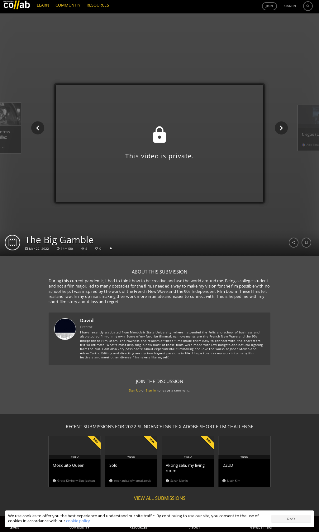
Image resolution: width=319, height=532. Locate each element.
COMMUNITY (67, 19)
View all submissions (159, 498)
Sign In (151, 390)
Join (269, 20)
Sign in (290, 20)
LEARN (43, 19)
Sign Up (134, 390)
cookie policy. (78, 521)
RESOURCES (98, 19)
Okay (291, 518)
